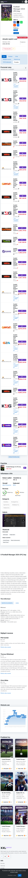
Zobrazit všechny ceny (14, 457)
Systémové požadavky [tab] (7, 603)
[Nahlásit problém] (13, 49)
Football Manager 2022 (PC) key (20, 826)
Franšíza (10, 56)
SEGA (14, 485)
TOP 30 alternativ (7, 62)
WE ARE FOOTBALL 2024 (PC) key (6, 793)
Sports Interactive (6, 485)
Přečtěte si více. (12, 875)
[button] (26, 1)
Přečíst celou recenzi (6, 647)
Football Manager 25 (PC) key (20, 759)
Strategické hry (14, 501)
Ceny (4, 56)
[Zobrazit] (24, 468)
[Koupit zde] (22, 79)
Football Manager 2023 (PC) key (6, 826)
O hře (16, 56)
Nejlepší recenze (7, 59)
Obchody (3, 865)
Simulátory (5, 501)
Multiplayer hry (15, 504)
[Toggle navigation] (22, 1)
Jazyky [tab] (17, 603)
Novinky (3, 863)
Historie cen (17, 59)
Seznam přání (7, 48)
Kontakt (2, 868)
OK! (19, 875)
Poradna (16, 62)
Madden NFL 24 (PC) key (20, 793)
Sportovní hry (6, 504)
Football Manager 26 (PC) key (6, 759)
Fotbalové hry (6, 507)
